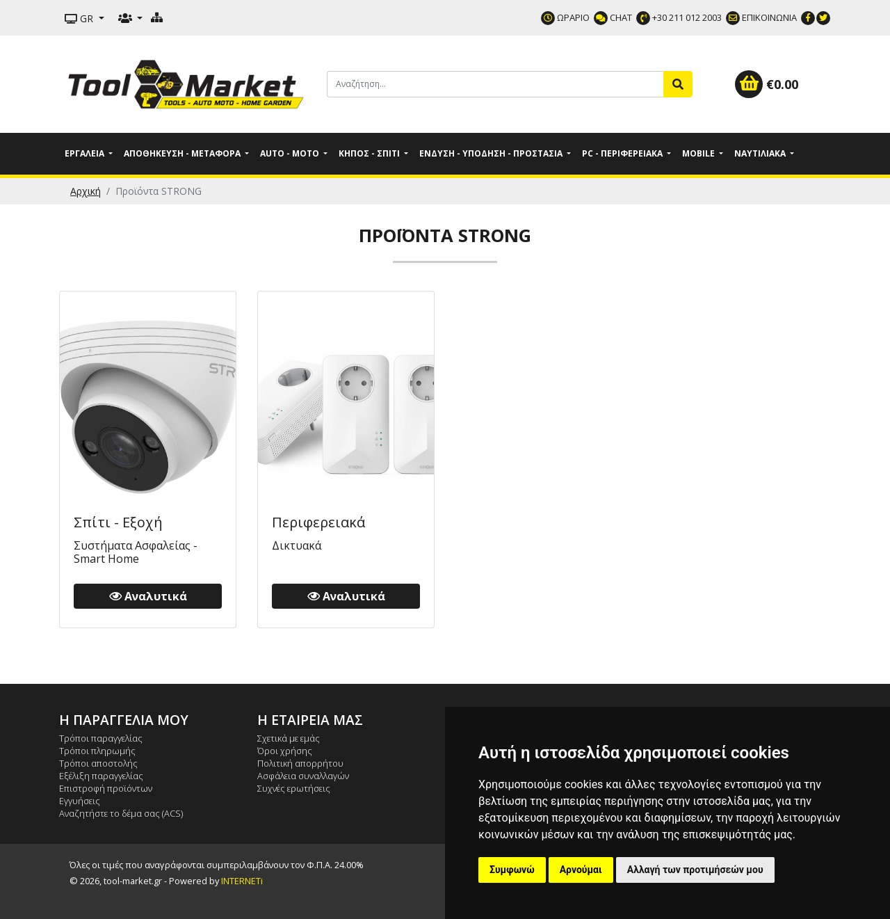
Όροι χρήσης (284, 750)
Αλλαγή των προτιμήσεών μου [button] (695, 869)
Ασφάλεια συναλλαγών (303, 775)
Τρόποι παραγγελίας (101, 738)
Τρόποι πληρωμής (97, 750)
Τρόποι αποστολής (98, 763)
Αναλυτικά (148, 596)
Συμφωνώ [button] (512, 869)
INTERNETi (242, 880)
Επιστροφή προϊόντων (105, 788)
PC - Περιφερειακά (623, 153)
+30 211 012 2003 (679, 17)
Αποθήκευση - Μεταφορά (183, 153)
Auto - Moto (290, 153)
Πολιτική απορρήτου (300, 763)
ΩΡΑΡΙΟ (565, 17)
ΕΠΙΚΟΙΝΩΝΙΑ (761, 17)
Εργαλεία (85, 153)
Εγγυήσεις (79, 800)
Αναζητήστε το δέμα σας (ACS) (121, 813)
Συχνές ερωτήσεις (293, 788)
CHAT (613, 17)
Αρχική (85, 191)
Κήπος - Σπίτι (370, 153)
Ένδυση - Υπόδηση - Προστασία (492, 153)
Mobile (699, 153)
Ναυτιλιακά (761, 153)
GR (80, 18)
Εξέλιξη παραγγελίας (101, 775)
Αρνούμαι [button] (581, 869)
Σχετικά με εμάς (288, 738)
